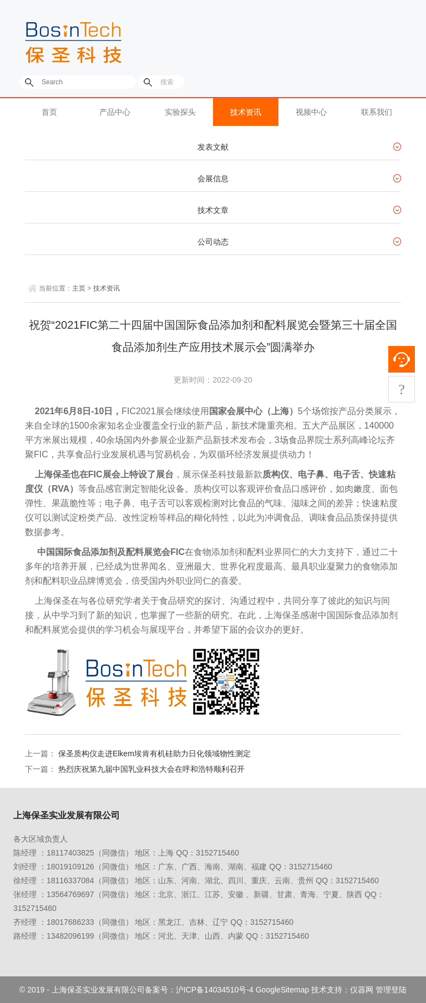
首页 (49, 112)
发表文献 (213, 146)
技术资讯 (245, 112)
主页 (78, 288)
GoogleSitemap (283, 989)
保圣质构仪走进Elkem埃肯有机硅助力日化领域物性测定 (154, 753)
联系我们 (376, 112)
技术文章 (213, 210)
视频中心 (311, 112)
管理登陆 (391, 989)
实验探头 (180, 112)
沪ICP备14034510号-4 (214, 989)
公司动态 (213, 241)
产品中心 (114, 112)
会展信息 (213, 178)
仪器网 (361, 989)
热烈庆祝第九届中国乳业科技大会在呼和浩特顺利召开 (151, 769)
